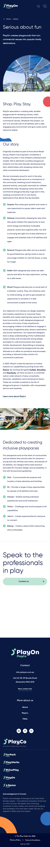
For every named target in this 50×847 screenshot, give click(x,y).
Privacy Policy (15, 840)
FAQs (25, 719)
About (25, 707)
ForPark (33, 371)
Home (7, 19)
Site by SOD (25, 844)
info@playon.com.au (25, 672)
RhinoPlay (41, 371)
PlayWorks (11, 374)
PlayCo (6, 371)
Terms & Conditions (32, 840)
